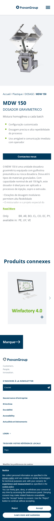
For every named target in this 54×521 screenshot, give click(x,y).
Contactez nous (27, 156)
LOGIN (6, 433)
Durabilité (8, 409)
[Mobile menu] (48, 8)
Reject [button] (15, 508)
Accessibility (8, 415)
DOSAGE (29, 94)
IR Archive (7, 404)
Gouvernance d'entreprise (15, 398)
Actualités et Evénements (15, 421)
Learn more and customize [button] (27, 515)
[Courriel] (24, 387)
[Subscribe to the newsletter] (48, 387)
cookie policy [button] (8, 487)
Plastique (18, 94)
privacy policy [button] (8, 478)
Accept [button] (39, 508)
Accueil (7, 94)
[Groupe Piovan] (27, 7)
